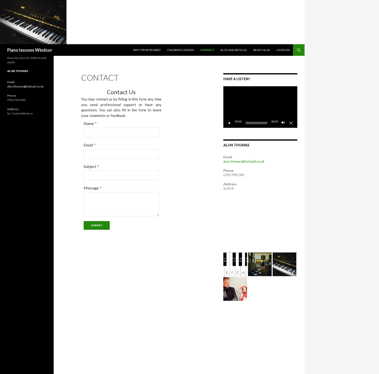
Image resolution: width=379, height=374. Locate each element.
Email (88, 145)
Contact (207, 49)
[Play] (229, 123)
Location (283, 49)
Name (89, 123)
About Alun (261, 49)
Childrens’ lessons (180, 49)
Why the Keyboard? (147, 49)
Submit (96, 225)
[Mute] (283, 123)
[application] (260, 107)
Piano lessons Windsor (29, 50)
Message (91, 188)
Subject (90, 166)
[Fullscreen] (291, 123)
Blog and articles (233, 49)
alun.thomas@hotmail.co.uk (243, 161)
